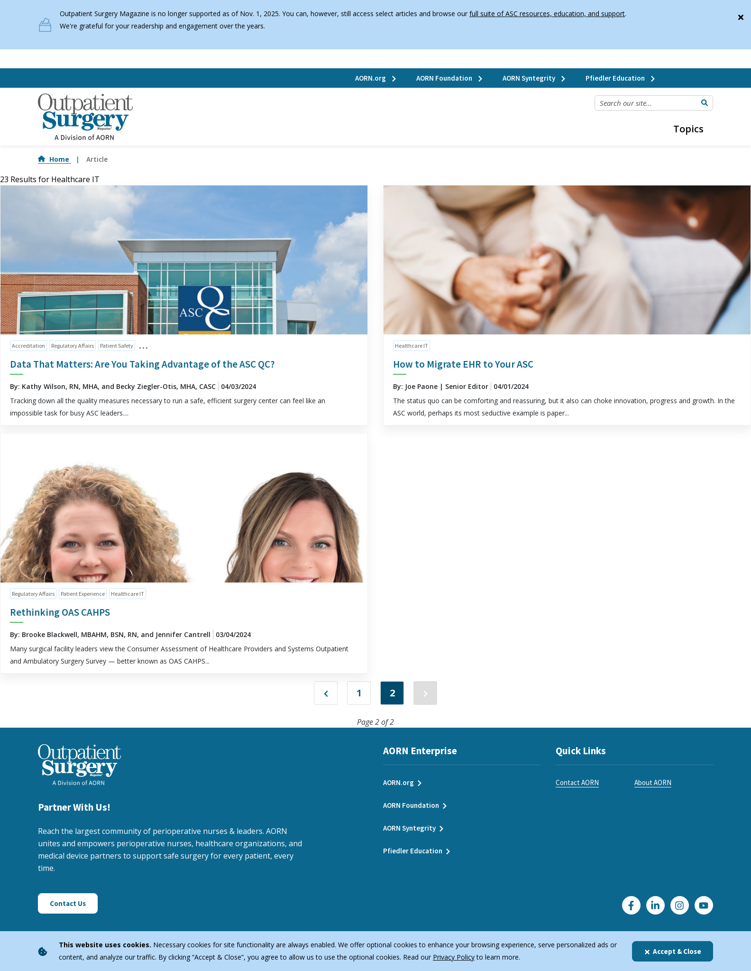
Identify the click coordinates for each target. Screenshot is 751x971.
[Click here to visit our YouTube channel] (704, 905)
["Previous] (326, 693)
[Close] (740, 15)
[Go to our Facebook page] (631, 905)
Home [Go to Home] (54, 159)
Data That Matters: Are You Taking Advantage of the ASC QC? (142, 364)
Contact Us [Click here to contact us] (68, 903)
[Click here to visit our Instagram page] (679, 905)
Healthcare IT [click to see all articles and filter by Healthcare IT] (411, 345)
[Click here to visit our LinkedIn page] (655, 905)
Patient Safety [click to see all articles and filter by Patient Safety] (116, 345)
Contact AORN (577, 782)
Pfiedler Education (621, 78)
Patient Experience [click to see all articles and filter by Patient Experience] (83, 593)
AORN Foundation (450, 78)
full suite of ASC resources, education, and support (547, 13)
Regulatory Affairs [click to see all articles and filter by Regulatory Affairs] (72, 345)
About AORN (652, 782)
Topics (688, 128)
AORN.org (376, 78)
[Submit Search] (704, 103)
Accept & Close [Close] (672, 951)
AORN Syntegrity (535, 78)
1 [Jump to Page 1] (359, 692)
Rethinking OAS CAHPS (60, 612)
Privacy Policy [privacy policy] (454, 957)
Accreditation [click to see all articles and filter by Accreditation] (28, 345)
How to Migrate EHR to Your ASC (463, 364)
